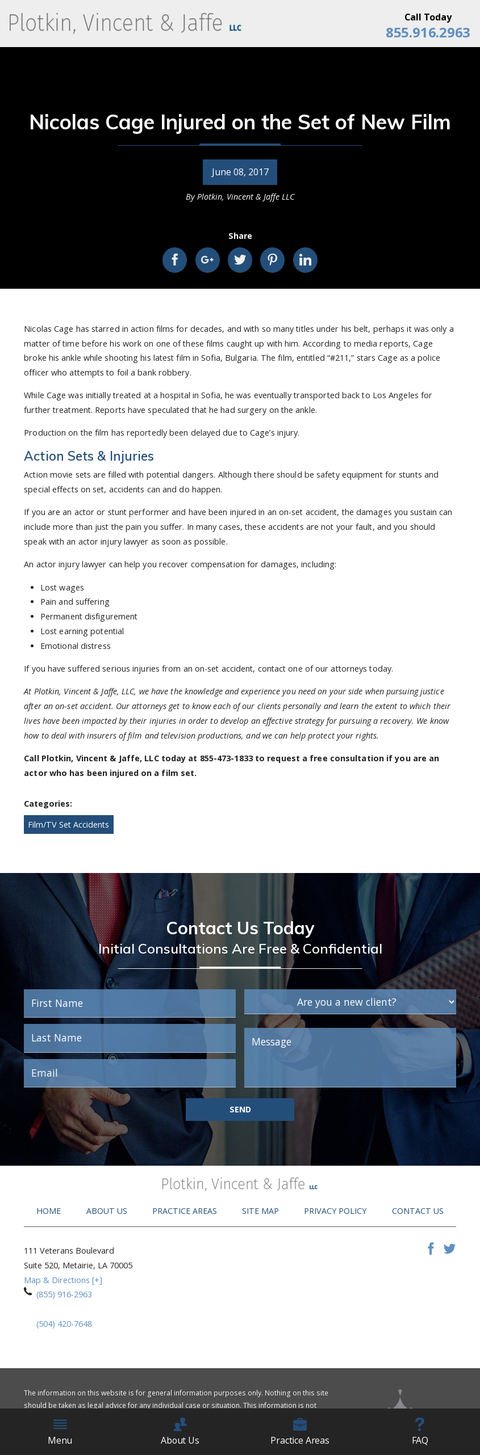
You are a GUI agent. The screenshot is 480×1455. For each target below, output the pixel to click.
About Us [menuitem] (180, 1432)
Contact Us (418, 1210)
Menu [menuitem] (60, 1432)
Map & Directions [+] (63, 1280)
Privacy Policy (335, 1210)
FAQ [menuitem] (420, 1432)
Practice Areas (184, 1210)
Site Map (260, 1210)
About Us (106, 1210)
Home (48, 1210)
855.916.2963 (428, 32)
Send (240, 1109)
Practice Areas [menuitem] (299, 1432)
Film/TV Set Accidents (68, 824)
